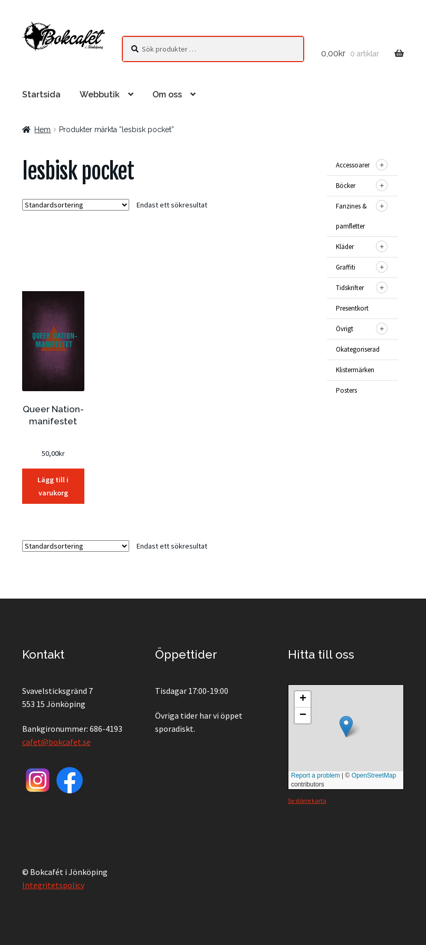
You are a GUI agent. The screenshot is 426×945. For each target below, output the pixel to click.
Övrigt (344, 328)
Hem (42, 129)
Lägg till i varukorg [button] (53, 486)
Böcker (345, 185)
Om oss (167, 94)
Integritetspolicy (53, 885)
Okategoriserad (358, 349)
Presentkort (352, 308)
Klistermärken (355, 369)
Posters (346, 390)
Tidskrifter (350, 287)
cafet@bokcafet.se (56, 742)
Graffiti (345, 267)
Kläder (345, 246)
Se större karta (307, 800)
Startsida (41, 94)
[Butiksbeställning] (75, 205)
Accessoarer (353, 165)
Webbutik (100, 94)
